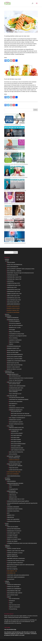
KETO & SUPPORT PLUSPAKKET (20, 268)
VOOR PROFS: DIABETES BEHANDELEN (16, 577)
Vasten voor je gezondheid (13, 519)
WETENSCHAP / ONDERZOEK (13, 456)
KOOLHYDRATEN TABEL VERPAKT (14, 592)
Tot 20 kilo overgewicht (14, 321)
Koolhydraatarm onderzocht (15, 462)
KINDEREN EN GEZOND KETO (15, 409)
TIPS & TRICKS (10, 426)
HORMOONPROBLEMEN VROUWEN (15, 483)
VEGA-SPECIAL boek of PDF (13, 302)
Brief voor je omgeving (12, 568)
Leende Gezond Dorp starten (15, 469)
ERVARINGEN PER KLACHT (13, 319)
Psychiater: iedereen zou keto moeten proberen (15, 190)
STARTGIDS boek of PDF (12, 275)
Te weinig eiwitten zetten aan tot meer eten (17, 36)
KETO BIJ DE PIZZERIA (16, 439)
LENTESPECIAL (10, 281)
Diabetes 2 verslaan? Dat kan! (14, 548)
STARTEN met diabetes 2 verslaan (15, 552)
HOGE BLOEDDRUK (11, 481)
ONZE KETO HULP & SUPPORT (14, 382)
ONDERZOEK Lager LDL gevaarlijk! (12, 138)
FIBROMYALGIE (10, 517)
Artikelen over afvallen (12, 541)
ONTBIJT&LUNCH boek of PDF (13, 285)
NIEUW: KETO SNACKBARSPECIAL (14, 264)
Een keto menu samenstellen (15, 401)
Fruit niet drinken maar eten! (12, 79)
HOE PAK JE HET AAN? (12, 395)
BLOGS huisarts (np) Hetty (13, 362)
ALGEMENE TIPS (14, 431)
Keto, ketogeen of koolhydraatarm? (17, 417)
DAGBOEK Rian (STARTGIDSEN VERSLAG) (16, 360)
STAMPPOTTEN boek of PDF (13, 283)
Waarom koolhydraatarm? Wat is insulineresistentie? (21, 378)
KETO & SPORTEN (13, 454)
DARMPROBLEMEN (11, 491)
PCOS (10, 487)
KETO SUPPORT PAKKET (14, 383)
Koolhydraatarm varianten (15, 419)
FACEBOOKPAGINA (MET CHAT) (16, 388)
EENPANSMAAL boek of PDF (13, 291)
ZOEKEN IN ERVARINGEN (12, 317)
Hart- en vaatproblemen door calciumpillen (14, 230)
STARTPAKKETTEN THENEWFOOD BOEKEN (18, 399)
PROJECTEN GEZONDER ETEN (13, 464)
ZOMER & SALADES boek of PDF (14, 293)
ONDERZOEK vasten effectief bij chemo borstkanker (16, 164)
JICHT (8, 513)
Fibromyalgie (12, 329)
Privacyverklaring (13, 609)
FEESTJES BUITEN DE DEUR (17, 448)
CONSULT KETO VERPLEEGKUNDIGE (17, 385)
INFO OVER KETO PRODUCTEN (16, 452)
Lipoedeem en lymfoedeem (15, 340)
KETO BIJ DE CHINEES (16, 445)
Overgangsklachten (13, 489)
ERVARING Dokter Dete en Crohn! (16, 499)
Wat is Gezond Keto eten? (15, 376)
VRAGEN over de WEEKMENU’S (14, 588)
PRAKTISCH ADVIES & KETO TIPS (16, 427)
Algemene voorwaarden (14, 606)
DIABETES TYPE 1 (11, 515)
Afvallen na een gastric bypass (14, 539)
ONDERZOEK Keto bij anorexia (11, 151)
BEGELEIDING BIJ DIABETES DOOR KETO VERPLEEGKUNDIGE (20, 564)
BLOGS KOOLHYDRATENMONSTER (15, 354)
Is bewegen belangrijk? (12, 535)
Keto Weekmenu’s (13, 403)
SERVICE (9, 597)
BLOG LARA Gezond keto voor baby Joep (20, 413)
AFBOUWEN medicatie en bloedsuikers (16, 558)
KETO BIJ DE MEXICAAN (16, 435)
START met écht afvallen (12, 526)
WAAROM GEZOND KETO (12, 374)
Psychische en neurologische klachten (18, 335)
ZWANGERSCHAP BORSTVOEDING (14, 509)
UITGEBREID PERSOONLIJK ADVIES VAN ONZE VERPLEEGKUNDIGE (22, 543)
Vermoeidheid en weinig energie (16, 333)
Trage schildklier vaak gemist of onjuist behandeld (15, 177)
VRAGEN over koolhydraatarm (14, 584)
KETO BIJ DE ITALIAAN (16, 441)
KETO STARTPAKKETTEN (12, 266)
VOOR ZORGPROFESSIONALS (13, 476)
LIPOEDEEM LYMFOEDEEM (13, 507)
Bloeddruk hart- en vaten (15, 327)
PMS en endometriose (14, 485)
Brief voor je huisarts (12, 566)
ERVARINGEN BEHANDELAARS (14, 346)
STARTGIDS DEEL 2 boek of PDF (14, 277)
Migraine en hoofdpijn (14, 342)
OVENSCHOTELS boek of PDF (13, 289)
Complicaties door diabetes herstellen (16, 560)
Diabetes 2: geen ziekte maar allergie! (15, 550)
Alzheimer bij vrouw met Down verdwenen (14, 203)
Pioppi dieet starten (13, 467)
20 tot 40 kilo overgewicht (15, 323)
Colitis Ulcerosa (12, 494)
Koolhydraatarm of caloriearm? (14, 530)
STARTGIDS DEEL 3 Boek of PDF (14, 279)
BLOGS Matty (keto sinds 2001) (14, 350)
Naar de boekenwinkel (14, 598)
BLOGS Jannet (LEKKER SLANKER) (14, 356)
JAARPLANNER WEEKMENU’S (13, 304)
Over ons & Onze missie (14, 604)
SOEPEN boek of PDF (12, 287)
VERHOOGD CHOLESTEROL (13, 511)
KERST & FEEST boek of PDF (13, 295)
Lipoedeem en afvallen (12, 537)
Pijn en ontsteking (13, 338)
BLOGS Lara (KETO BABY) (12, 352)
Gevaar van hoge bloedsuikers (16, 380)
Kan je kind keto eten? (16, 411)
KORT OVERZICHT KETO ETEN (17, 450)
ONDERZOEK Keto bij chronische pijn (12, 125)
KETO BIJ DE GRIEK (15, 437)
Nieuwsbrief (12, 600)
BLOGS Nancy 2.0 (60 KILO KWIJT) (14, 358)
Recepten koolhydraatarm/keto (16, 424)
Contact (11, 602)
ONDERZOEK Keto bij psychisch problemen (14, 216)
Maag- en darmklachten (14, 331)
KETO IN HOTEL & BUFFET (17, 433)
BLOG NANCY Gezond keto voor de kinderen (21, 415)
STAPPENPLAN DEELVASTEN (13, 521)
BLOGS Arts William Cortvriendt (14, 369)
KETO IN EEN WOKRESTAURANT (18, 443)
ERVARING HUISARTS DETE (13, 348)
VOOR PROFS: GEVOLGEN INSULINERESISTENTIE (18, 575)
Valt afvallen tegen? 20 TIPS (13, 533)
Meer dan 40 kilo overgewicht (16, 325)
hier (15, 629)
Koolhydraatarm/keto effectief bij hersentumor (15, 243)
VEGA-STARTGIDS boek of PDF (14, 300)
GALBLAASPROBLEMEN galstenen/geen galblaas (18, 501)
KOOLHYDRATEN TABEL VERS (13, 590)
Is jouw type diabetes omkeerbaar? (15, 562)
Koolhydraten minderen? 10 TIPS (16, 407)
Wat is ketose (12, 405)
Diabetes (11, 344)
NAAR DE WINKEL (11, 262)
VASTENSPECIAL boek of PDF (13, 297)
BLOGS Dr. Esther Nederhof (13, 367)
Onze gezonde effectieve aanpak (16, 397)
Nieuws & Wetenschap (14, 457)
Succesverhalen (10, 579)
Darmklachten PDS (13, 492)
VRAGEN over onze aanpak (13, 586)
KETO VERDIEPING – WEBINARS (14, 270)
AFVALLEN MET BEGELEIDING (13, 528)
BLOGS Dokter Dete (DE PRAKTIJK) (14, 365)
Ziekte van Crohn (13, 497)
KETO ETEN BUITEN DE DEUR (15, 429)
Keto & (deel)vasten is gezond (16, 421)
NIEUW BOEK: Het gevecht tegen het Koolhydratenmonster (20, 272)
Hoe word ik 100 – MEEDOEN (15, 465)
